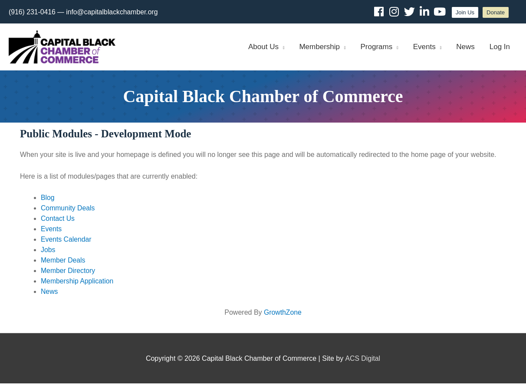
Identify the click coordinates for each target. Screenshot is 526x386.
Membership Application (78, 283)
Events (51, 231)
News (49, 294)
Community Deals (68, 210)
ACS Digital (363, 360)
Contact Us (58, 221)
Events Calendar (66, 242)
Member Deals (63, 262)
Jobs (48, 252)
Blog (48, 200)
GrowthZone (282, 315)
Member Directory (68, 273)
